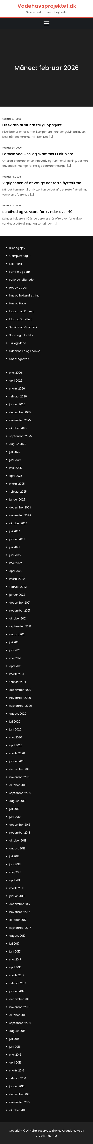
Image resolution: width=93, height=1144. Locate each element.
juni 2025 (15, 460)
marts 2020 (17, 753)
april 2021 (15, 666)
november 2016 (19, 1007)
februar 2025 (18, 492)
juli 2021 (14, 642)
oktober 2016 (17, 1015)
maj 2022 (15, 563)
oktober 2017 (17, 920)
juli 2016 (14, 1039)
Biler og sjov (17, 248)
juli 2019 (14, 809)
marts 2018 (16, 888)
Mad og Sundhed (20, 319)
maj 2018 (15, 872)
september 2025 (20, 436)
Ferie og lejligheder (22, 280)
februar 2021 (17, 682)
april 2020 (15, 745)
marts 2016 (16, 1070)
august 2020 (17, 714)
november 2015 (19, 1102)
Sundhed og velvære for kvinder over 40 (37, 211)
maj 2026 (15, 373)
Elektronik (15, 264)
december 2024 (20, 507)
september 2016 (20, 1023)
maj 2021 (15, 658)
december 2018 (19, 825)
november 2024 (20, 515)
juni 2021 (14, 650)
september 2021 (20, 626)
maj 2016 (15, 1055)
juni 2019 (15, 817)
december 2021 (19, 603)
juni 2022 (15, 555)
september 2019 (20, 793)
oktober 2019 (17, 785)
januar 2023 (17, 539)
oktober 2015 (17, 1110)
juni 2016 (15, 1047)
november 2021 (19, 611)
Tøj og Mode (17, 343)
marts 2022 (17, 579)
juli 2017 (14, 944)
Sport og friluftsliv (21, 335)
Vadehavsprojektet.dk (47, 6)
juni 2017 (15, 951)
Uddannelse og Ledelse (24, 351)
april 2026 (15, 381)
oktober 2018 (17, 840)
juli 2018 (14, 856)
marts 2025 (17, 484)
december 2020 (20, 690)
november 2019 (19, 777)
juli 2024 (14, 531)
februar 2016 (17, 1078)
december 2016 (19, 999)
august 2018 (17, 848)
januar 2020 (17, 761)
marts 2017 (16, 975)
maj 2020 (15, 737)
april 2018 (15, 880)
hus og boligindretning (24, 295)
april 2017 (15, 967)
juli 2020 (14, 722)
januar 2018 (17, 896)
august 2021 (17, 634)
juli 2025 (14, 452)
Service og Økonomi (23, 327)
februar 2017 (17, 983)
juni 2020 (15, 729)
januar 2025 (17, 500)
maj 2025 (15, 468)
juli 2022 (14, 547)
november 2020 (20, 698)
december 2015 (19, 1094)
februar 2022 (18, 587)
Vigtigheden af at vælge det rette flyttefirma (41, 182)
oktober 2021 (17, 618)
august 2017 (17, 936)
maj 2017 (15, 959)
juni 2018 (15, 864)
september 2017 (20, 928)
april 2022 (15, 571)
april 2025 (15, 476)
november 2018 (19, 833)
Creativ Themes (47, 1136)
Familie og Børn (19, 272)
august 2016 (17, 1031)
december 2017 (19, 904)
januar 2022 (17, 595)
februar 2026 (18, 396)
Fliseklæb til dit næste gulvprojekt (32, 125)
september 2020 (20, 706)
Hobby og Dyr (18, 288)
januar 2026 (17, 404)
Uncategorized (19, 359)
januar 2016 (17, 1086)
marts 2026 (17, 388)
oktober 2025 (18, 428)
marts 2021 (16, 674)
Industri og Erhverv (21, 311)
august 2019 (17, 801)
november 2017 (19, 912)
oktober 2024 (18, 523)
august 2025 (17, 444)
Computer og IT (20, 256)
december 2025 (20, 412)
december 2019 (19, 769)
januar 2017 (17, 991)
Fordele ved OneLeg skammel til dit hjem (37, 153)
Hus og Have (17, 303)
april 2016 (15, 1063)
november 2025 (20, 420)
